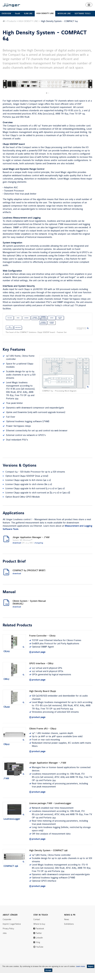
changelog (38, 543)
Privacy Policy (8, 928)
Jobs (5, 933)
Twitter (39, 933)
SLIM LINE (28, 13)
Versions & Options (19, 465)
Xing (38, 942)
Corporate (7, 919)
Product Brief (14, 561)
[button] (89, 5)
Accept (48, 970)
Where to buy (39, 924)
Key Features (14, 349)
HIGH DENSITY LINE (45, 13)
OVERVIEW (6, 13)
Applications (13, 513)
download (17, 543)
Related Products (17, 625)
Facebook (40, 928)
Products (11, 21)
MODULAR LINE (64, 13)
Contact (36, 919)
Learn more (80, 966)
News (66, 919)
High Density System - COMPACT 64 (45, 36)
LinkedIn (39, 938)
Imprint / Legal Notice (12, 924)
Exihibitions (69, 924)
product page (38, 652)
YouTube (39, 947)
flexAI (17, 13)
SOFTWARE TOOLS (82, 13)
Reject (90, 966)
